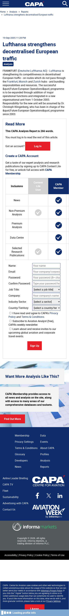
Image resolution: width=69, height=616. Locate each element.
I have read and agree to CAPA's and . (33, 315)
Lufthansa (55, 70)
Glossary (20, 454)
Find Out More (12, 419)
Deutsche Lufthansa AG (32, 70)
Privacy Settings (53, 601)
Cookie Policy (42, 555)
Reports (24, 11)
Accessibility (10, 555)
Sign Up (34, 346)
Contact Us (9, 509)
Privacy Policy (26, 555)
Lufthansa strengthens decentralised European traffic (28, 14)
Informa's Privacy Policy (51, 590)
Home (3, 11)
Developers (21, 460)
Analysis (13, 11)
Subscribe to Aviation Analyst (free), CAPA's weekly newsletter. (31, 322)
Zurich (37, 81)
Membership (22, 435)
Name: (12, 265)
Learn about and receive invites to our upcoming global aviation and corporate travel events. (32, 332)
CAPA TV (8, 484)
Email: (12, 271)
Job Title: (14, 289)
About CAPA (47, 448)
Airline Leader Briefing (15, 478)
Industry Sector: (18, 301)
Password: (15, 277)
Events (44, 442)
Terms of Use (57, 555)
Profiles (44, 454)
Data (43, 435)
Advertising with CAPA (15, 503)
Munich (23, 81)
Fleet (5, 491)
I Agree (34, 609)
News (18, 467)
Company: (14, 295)
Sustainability (11, 497)
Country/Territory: (19, 308)
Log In (37, 146)
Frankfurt (12, 81)
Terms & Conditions (32, 317)
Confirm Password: (20, 283)
